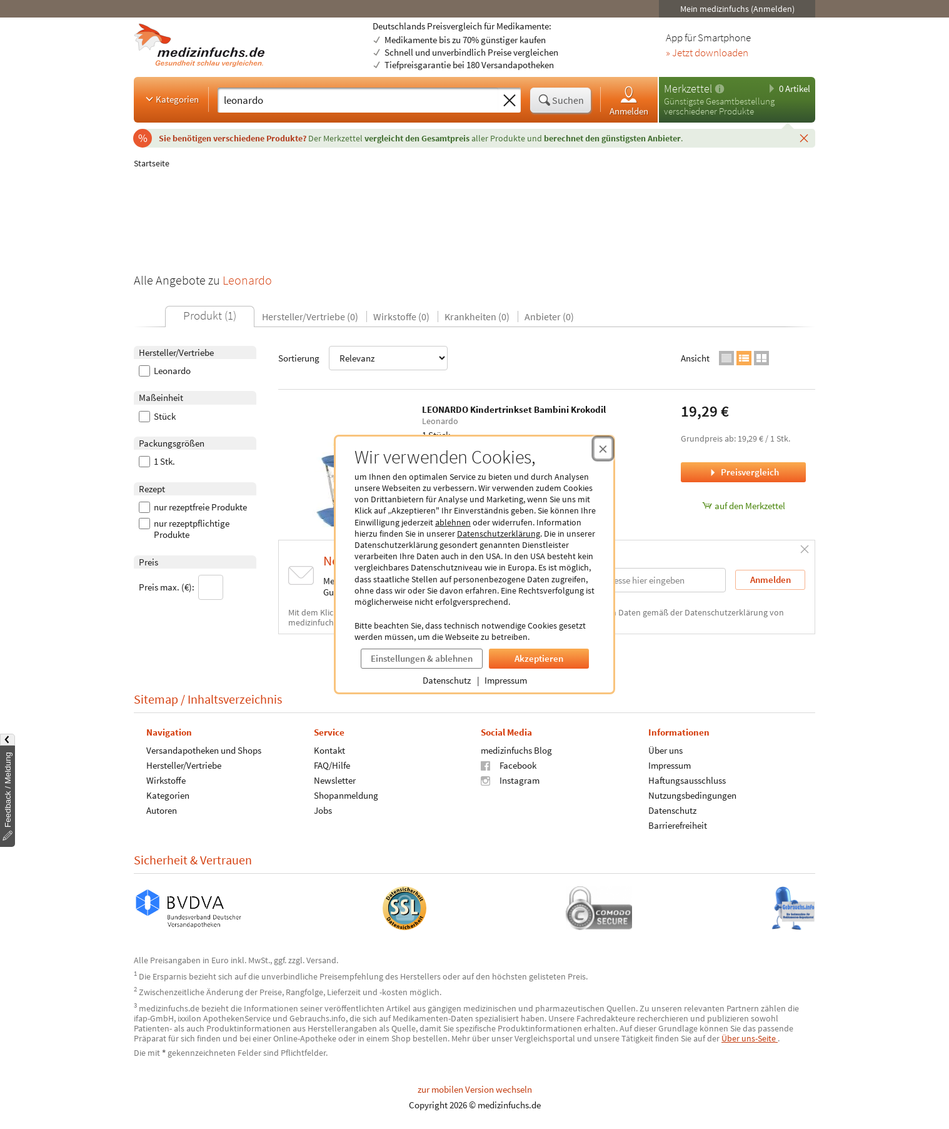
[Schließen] (804, 137)
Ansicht (695, 358)
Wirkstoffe (166, 780)
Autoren (161, 810)
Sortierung (363, 358)
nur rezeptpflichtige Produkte (184, 529)
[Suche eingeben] (358, 100)
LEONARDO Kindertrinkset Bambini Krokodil (514, 409)
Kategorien (171, 99)
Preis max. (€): (181, 587)
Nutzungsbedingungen (692, 795)
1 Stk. (157, 461)
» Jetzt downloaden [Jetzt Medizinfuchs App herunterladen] (707, 53)
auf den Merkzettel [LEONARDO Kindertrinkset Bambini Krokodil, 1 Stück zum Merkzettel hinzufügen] (743, 506)
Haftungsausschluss (687, 780)
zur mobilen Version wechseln (475, 1089)
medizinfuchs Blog (516, 750)
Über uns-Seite (749, 1038)
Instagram (510, 780)
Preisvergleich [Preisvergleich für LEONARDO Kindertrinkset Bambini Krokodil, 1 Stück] (743, 472)
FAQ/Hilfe (332, 765)
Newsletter (335, 780)
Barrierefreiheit (677, 825)
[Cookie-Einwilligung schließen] (603, 448)
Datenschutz (447, 680)
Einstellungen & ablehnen (422, 658)
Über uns (665, 750)
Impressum (506, 680)
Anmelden (629, 100)
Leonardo (165, 371)
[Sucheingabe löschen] (509, 100)
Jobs (323, 810)
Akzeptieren (539, 658)
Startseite (151, 163)
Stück (157, 416)
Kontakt (329, 750)
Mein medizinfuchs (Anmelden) (737, 8)
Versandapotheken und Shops (203, 750)
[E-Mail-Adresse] (646, 580)
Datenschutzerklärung (498, 533)
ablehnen (453, 522)
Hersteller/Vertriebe (183, 765)
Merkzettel (688, 88)
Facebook (508, 765)
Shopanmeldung (346, 795)
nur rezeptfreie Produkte (193, 507)
